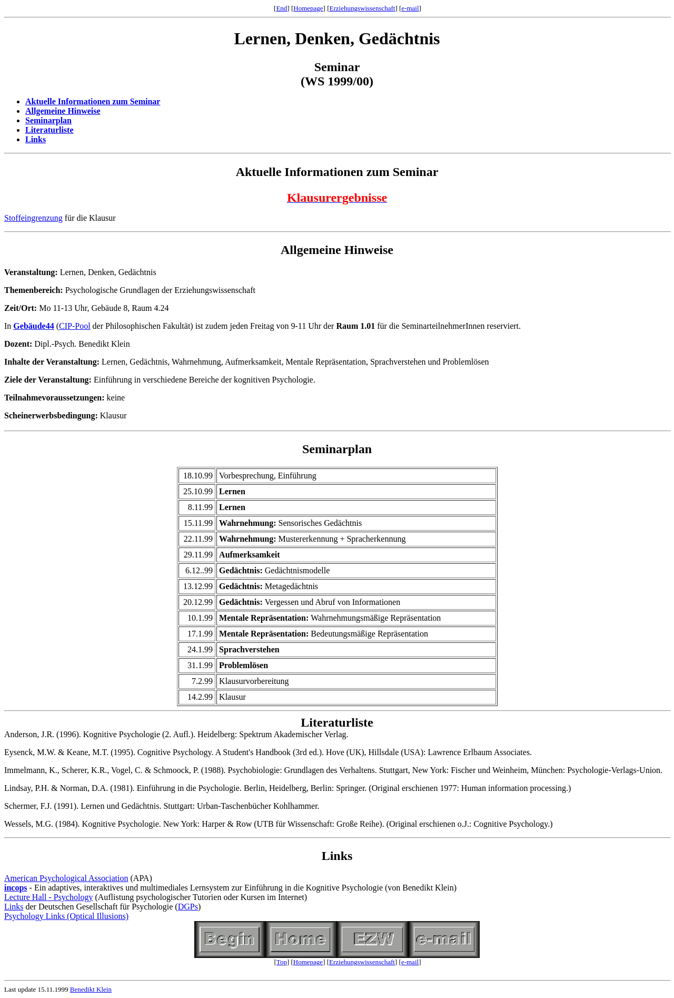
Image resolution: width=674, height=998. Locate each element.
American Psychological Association (66, 878)
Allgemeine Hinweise (63, 110)
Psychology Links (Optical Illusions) (66, 916)
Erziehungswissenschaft (362, 8)
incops (15, 887)
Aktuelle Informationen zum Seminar (92, 101)
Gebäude (29, 325)
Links (35, 139)
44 (50, 325)
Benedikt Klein (91, 989)
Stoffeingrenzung (33, 217)
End (281, 8)
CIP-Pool (75, 325)
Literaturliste (49, 129)
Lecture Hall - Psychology (48, 897)
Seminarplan (48, 120)
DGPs (188, 906)
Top (281, 962)
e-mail (410, 8)
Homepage (308, 8)
